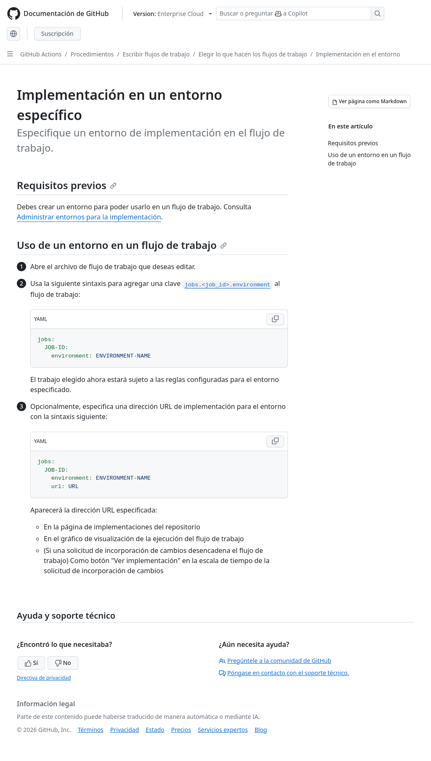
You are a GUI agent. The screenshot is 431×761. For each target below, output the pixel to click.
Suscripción (57, 33)
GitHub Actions (40, 54)
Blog (261, 730)
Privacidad (124, 730)
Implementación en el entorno (358, 54)
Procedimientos (92, 54)
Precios (181, 730)
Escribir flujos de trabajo (156, 54)
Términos (91, 730)
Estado (155, 730)
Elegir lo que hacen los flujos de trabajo (253, 54)
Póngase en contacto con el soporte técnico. (284, 673)
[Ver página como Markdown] (369, 101)
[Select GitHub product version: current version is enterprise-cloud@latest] (172, 13)
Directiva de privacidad (44, 677)
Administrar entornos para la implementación (89, 217)
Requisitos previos (67, 185)
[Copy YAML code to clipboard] (275, 319)
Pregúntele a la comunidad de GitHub (275, 661)
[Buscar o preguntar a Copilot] (300, 13)
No (63, 663)
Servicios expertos (223, 730)
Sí (31, 663)
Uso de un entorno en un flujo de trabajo (122, 245)
